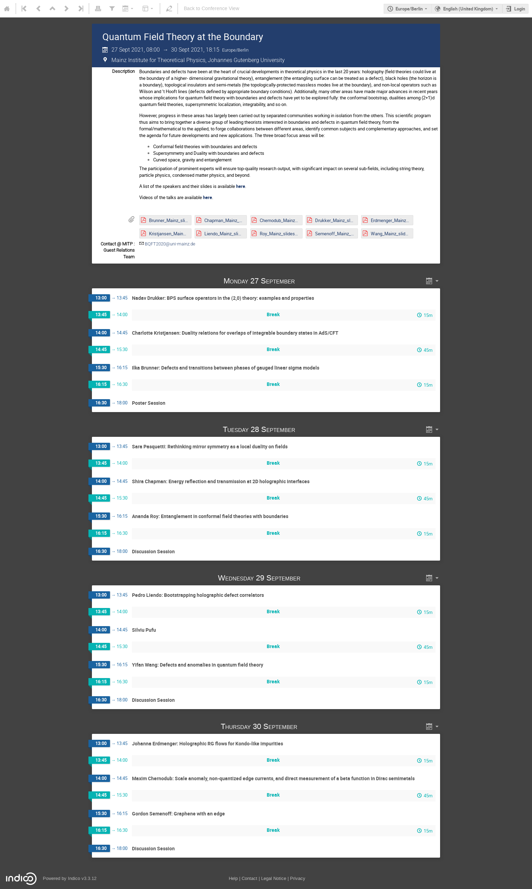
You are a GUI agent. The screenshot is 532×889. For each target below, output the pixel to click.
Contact (249, 878)
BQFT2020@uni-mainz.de (170, 243)
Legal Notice (273, 878)
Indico (74, 878)
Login (519, 9)
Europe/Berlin (409, 9)
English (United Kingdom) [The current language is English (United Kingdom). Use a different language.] (468, 9)
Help (233, 878)
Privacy (297, 878)
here (240, 186)
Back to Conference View (211, 8)
